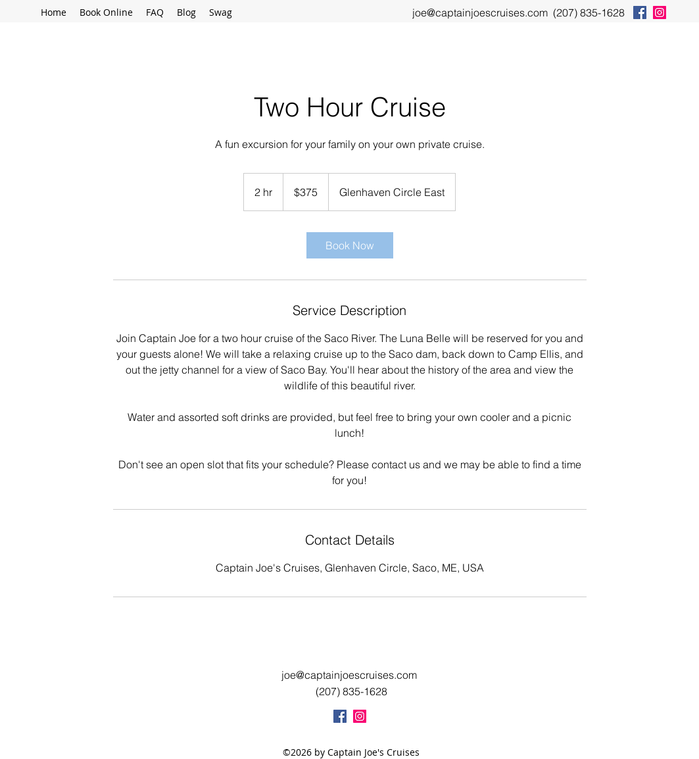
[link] (349, 245)
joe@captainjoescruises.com (480, 12)
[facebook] (639, 12)
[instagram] (659, 12)
